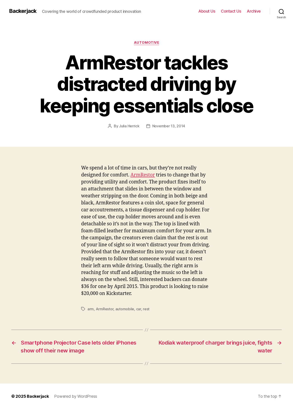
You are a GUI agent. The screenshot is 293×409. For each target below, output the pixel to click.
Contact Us (231, 11)
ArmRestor (142, 175)
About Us (206, 11)
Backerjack (23, 11)
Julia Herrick (129, 126)
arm (90, 309)
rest (146, 309)
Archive (254, 11)
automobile (124, 309)
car (138, 309)
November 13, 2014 (168, 126)
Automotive (146, 43)
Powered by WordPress (75, 396)
